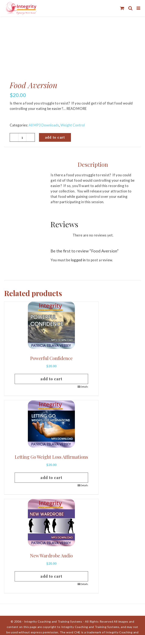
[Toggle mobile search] (130, 8)
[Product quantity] (22, 137)
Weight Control (72, 125)
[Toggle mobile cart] (122, 8)
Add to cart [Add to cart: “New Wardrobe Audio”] (51, 576)
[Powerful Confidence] (51, 325)
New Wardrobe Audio (51, 555)
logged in (78, 260)
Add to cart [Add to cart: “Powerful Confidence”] (51, 378)
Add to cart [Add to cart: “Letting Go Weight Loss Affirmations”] (51, 477)
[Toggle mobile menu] (139, 8)
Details (84, 386)
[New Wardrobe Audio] (51, 522)
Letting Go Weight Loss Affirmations (51, 457)
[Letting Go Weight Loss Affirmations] (51, 424)
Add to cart (55, 137)
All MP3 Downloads (44, 125)
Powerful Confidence (51, 358)
